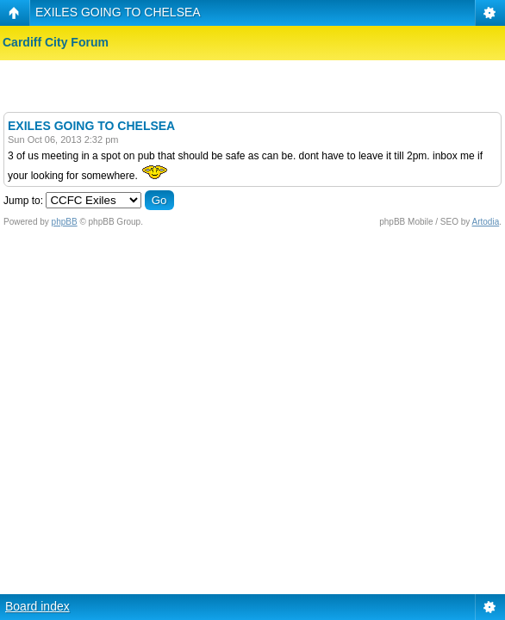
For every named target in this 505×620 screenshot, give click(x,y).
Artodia (486, 221)
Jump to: (23, 201)
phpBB (65, 221)
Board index (37, 606)
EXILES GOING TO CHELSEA (118, 12)
